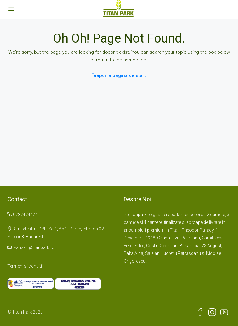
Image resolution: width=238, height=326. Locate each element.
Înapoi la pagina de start (119, 75)
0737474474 (25, 214)
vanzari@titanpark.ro (34, 247)
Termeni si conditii (25, 266)
